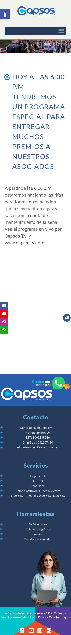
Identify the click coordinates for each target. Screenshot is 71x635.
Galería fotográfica (38, 529)
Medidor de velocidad (38, 539)
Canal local (37, 486)
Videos (37, 534)
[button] (5, 14)
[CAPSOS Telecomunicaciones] (35, 11)
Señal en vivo (38, 524)
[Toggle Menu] (61, 31)
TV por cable (38, 476)
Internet (38, 481)
